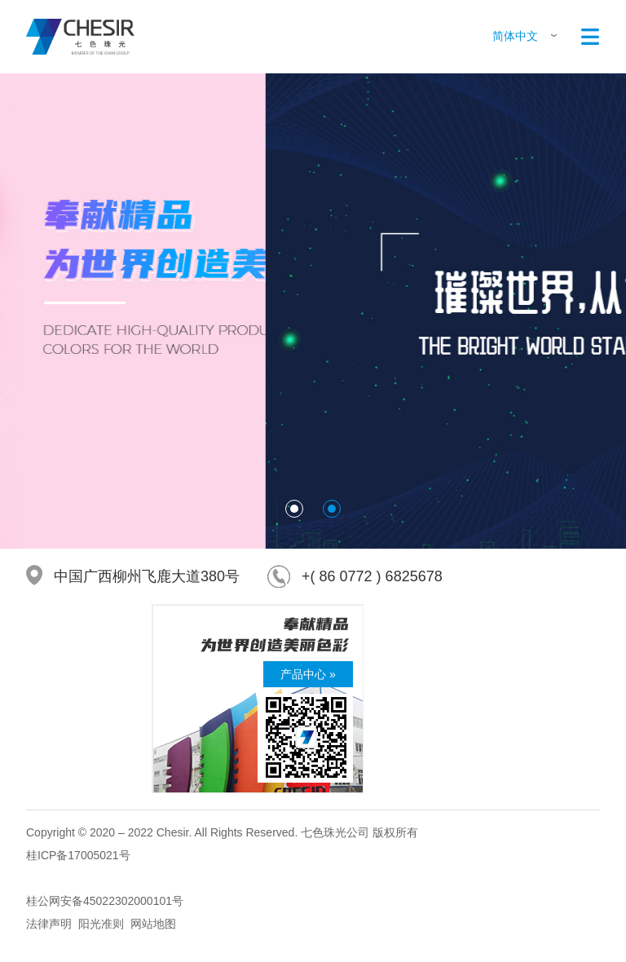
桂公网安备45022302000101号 (104, 900)
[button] (294, 509)
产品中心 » (308, 674)
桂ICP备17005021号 (78, 855)
